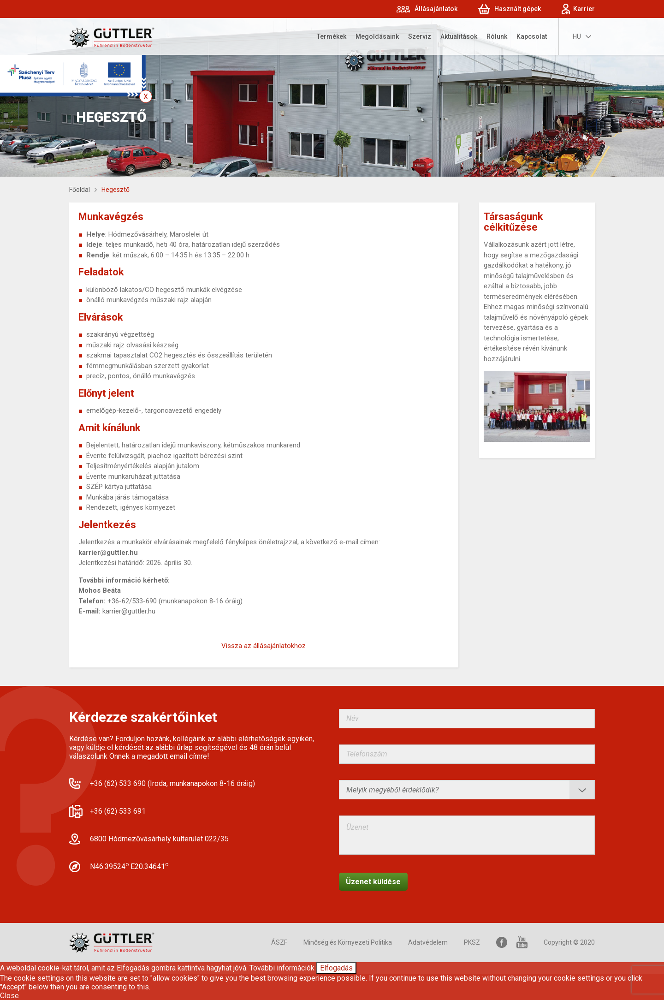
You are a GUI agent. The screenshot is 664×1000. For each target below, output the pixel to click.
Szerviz (419, 36)
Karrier (584, 8)
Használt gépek (517, 8)
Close (9, 995)
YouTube (522, 942)
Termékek (331, 36)
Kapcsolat (531, 36)
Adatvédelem (428, 942)
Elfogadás (336, 968)
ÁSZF (279, 942)
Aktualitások (458, 36)
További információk (281, 968)
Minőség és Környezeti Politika (347, 942)
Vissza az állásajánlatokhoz (263, 646)
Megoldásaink (377, 36)
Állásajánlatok (436, 8)
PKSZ (472, 942)
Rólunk (496, 36)
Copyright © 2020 (569, 942)
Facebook (501, 942)
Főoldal (79, 189)
